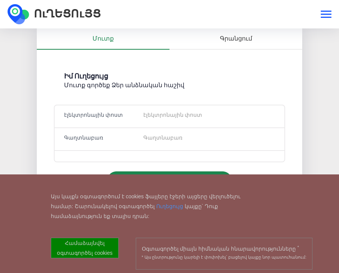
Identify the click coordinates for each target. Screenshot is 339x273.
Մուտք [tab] (103, 38)
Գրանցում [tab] (236, 38)
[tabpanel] (169, 132)
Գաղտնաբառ (83, 138)
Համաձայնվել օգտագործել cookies (84, 248)
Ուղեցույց (169, 206)
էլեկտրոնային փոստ (93, 115)
